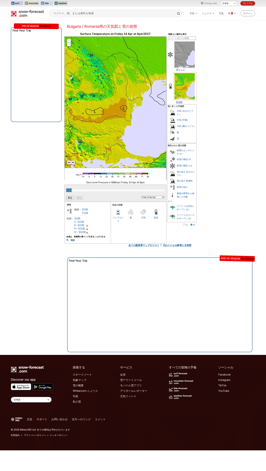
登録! (73, 240)
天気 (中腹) (182, 120)
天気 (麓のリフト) (185, 126)
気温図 (179, 102)
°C (187, 225)
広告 (29, 419)
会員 (123, 374)
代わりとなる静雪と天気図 (177, 245)
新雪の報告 (182, 165)
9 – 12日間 (79, 228)
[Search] (179, 13)
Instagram (224, 380)
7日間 (85, 213)
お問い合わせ (59, 419)
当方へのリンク (81, 419)
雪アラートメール (131, 380)
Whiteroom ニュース (85, 390)
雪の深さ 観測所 (185, 181)
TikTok (222, 385)
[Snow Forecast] (27, 13)
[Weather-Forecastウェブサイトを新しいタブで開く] (61, 3)
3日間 (85, 209)
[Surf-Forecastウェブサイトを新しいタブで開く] (17, 3)
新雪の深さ (182, 187)
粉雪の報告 (182, 159)
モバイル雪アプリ (131, 385)
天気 (193, 13)
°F (194, 225)
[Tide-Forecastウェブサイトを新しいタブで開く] (47, 3)
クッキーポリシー (59, 435)
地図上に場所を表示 (177, 34)
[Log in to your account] (248, 13)
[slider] (69, 190)
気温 (156, 217)
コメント (100, 419)
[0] (180, 153)
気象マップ (79, 380)
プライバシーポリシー (35, 435)
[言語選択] (228, 3)
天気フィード (128, 396)
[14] (190, 165)
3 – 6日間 (79, 221)
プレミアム (248, 3)
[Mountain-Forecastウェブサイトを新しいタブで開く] (31, 3)
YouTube (223, 390)
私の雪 (77, 401)
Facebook (224, 374)
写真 (221, 13)
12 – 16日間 (80, 232)
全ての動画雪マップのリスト (143, 245)
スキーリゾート (82, 374)
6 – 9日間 (79, 225)
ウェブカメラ (118, 219)
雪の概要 (78, 385)
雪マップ (180, 69)
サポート (41, 419)
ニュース (208, 13)
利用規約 (15, 435)
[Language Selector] (31, 399)
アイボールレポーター (133, 390)
